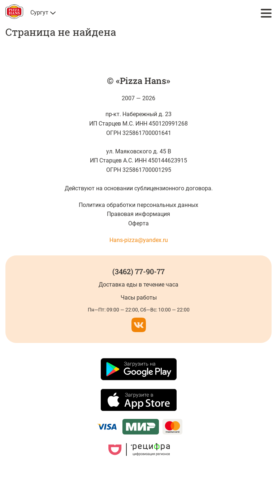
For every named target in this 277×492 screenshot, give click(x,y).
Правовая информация (138, 214)
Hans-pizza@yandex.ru (138, 240)
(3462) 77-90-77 (138, 271)
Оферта (138, 223)
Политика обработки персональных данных (138, 205)
